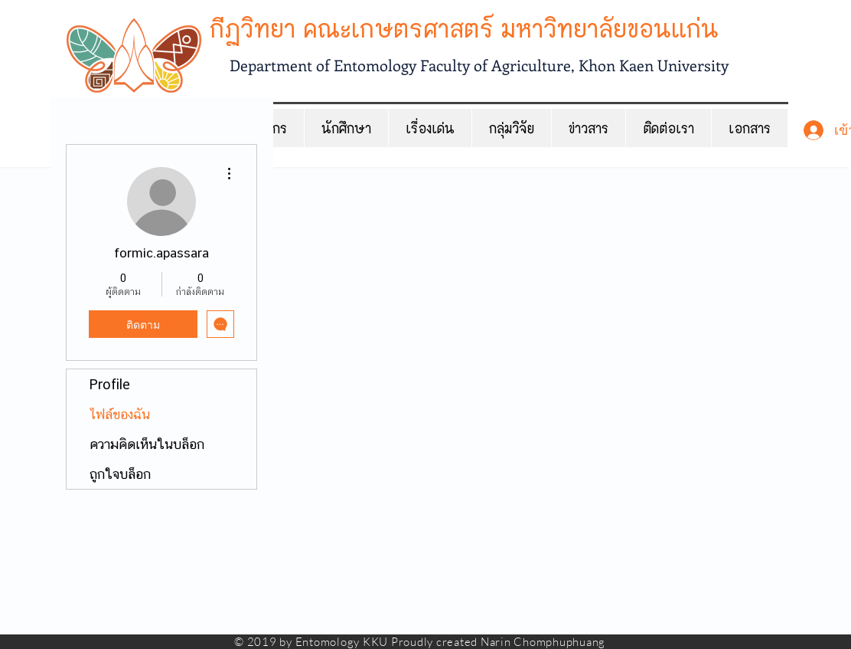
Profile (110, 384)
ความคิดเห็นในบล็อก (147, 444)
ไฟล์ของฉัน (120, 414)
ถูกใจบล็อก (120, 474)
